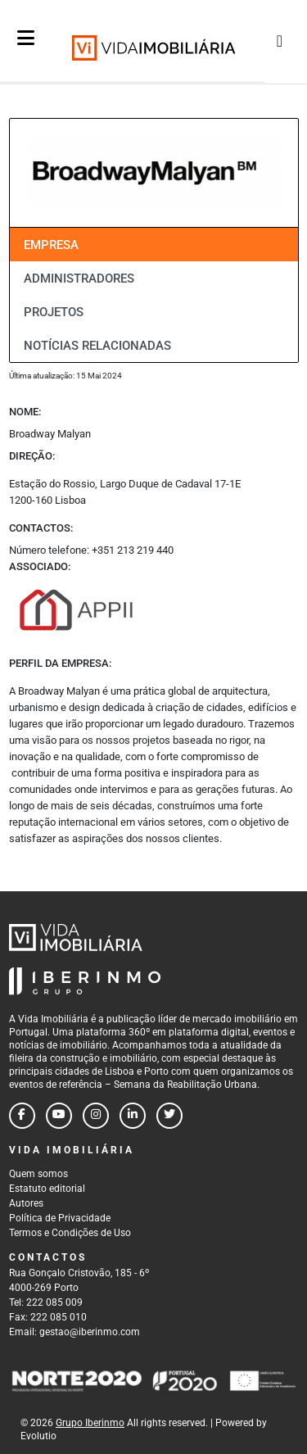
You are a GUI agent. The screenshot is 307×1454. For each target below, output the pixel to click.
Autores (26, 1203)
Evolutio (38, 1436)
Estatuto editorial (47, 1188)
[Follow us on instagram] (96, 1116)
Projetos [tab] (54, 312)
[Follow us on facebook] (22, 1116)
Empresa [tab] (51, 245)
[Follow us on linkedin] (133, 1116)
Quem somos (38, 1174)
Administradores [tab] (79, 278)
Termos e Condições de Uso (70, 1233)
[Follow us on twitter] (169, 1116)
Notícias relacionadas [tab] (97, 345)
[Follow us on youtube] (59, 1116)
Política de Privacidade (60, 1218)
